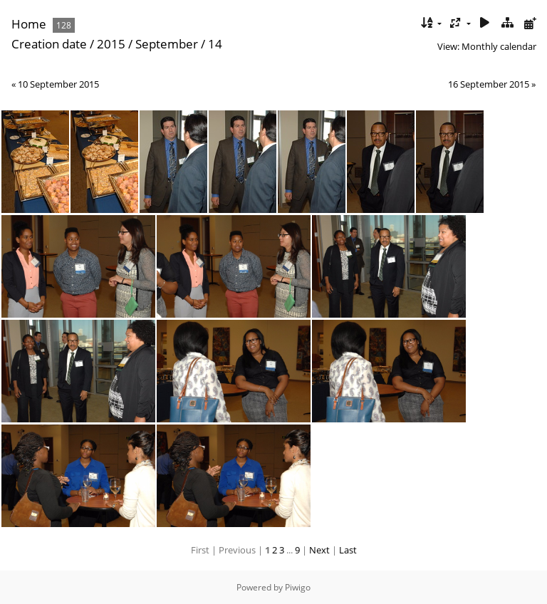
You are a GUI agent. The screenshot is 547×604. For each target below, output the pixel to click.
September (166, 44)
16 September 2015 (488, 84)
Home (28, 24)
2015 (111, 44)
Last (348, 549)
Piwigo (298, 587)
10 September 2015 (58, 84)
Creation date (49, 44)
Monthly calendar (499, 46)
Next (319, 549)
